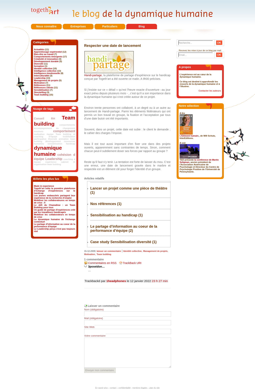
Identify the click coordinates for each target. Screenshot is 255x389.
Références (40, 85)
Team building (41, 94)
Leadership (40, 78)
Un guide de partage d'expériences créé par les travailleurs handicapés (54, 211)
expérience (51, 162)
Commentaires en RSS (102, 263)
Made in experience (44, 186)
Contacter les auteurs (210, 91)
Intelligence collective (45, 71)
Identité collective (43, 68)
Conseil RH (44, 118)
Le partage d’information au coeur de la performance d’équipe (123, 228)
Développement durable (46, 61)
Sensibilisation (41, 90)
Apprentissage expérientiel (48, 52)
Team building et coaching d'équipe (54, 135)
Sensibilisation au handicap (113, 215)
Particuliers (109, 26)
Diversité (38, 64)
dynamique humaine (48, 151)
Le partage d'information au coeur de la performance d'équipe (54, 225)
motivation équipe (44, 134)
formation (39, 66)
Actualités (39, 49)
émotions (38, 131)
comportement (64, 131)
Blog (142, 26)
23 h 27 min (160, 281)
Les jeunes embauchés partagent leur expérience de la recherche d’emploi (54, 196)
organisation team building (47, 164)
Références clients (43, 87)
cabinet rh (68, 162)
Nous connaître (46, 26)
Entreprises (78, 26)
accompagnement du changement (54, 128)
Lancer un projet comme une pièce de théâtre (128, 188)
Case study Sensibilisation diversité (120, 242)
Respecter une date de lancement (112, 46)
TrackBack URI (132, 263)
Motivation (39, 83)
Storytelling (40, 92)
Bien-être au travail (44, 54)
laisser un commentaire (109, 251)
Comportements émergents (48, 56)
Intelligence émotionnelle (47, 73)
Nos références (103, 204)
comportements (67, 125)
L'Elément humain (189, 136)
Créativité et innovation (46, 59)
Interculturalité (41, 75)
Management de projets (46, 80)
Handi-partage (93, 75)
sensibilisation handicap (61, 144)
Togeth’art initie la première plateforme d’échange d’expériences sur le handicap (54, 190)
